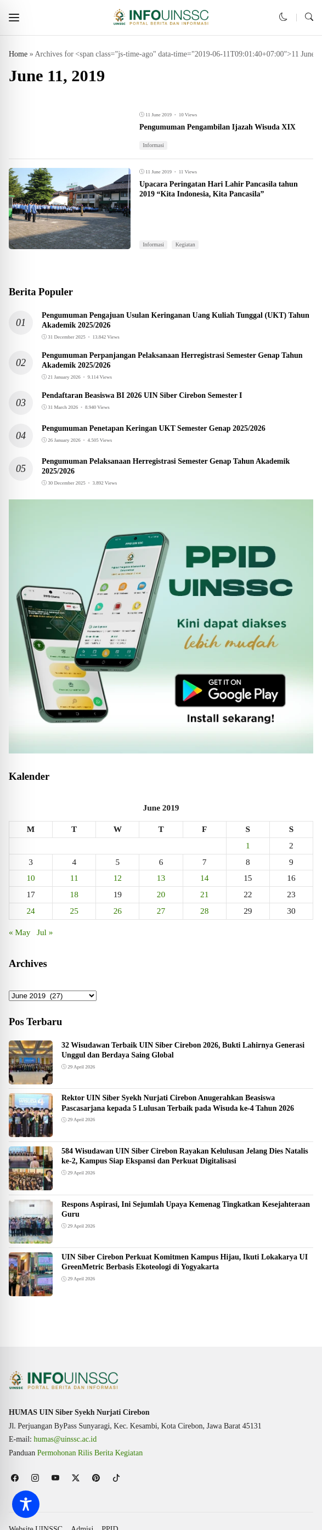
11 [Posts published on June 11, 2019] (74, 877)
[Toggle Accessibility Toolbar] (26, 1504)
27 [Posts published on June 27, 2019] (161, 910)
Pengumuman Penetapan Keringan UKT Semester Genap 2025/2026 (153, 428)
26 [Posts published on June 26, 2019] (118, 910)
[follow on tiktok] (116, 1477)
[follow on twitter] (75, 1477)
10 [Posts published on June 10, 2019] (30, 877)
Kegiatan (185, 244)
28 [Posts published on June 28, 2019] (204, 910)
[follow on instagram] (35, 1477)
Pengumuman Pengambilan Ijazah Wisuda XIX (217, 127)
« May (20, 932)
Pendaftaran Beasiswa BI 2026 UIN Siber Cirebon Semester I (142, 395)
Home (18, 54)
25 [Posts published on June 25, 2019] (74, 910)
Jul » (45, 932)
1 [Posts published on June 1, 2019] (248, 845)
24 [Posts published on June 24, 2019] (30, 910)
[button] (14, 17)
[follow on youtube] (55, 1477)
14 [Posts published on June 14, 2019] (204, 877)
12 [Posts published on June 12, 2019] (118, 877)
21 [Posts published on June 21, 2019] (204, 894)
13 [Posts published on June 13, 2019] (161, 877)
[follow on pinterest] (95, 1477)
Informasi (153, 145)
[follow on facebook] (14, 1477)
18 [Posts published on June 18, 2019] (74, 894)
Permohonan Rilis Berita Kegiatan (90, 1453)
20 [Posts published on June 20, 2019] (161, 894)
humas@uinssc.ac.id (65, 1439)
